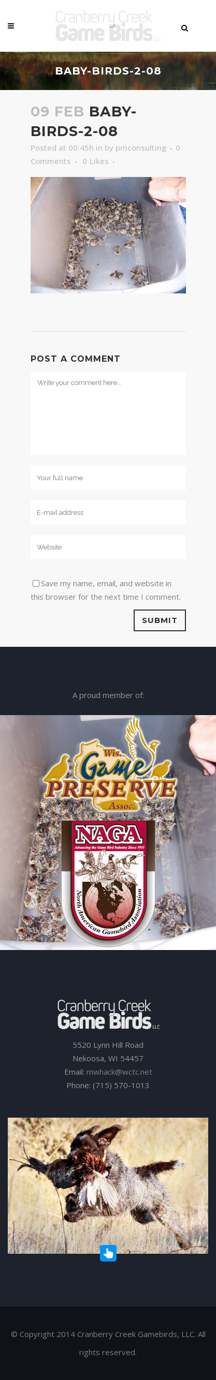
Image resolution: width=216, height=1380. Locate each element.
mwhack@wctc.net (119, 1071)
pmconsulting (141, 147)
